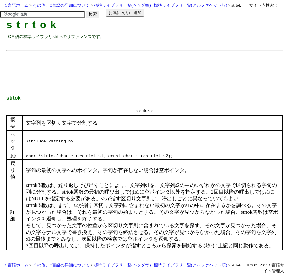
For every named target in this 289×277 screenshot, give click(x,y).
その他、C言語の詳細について (61, 5)
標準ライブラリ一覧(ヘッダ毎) (122, 5)
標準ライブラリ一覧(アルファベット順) (190, 5)
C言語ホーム (16, 5)
